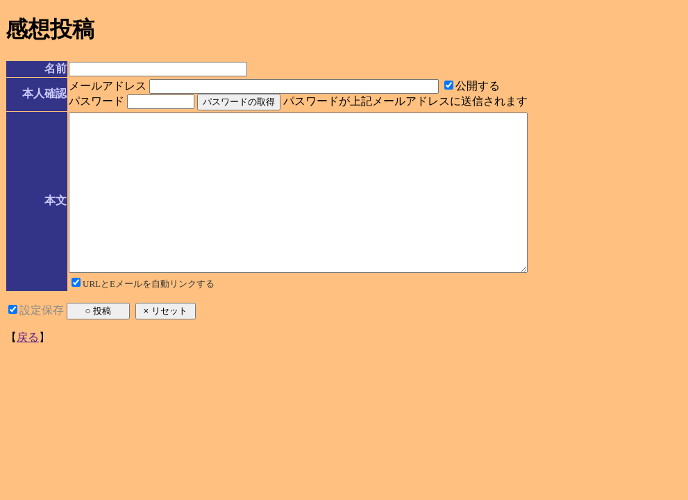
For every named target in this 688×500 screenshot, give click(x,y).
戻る (28, 368)
